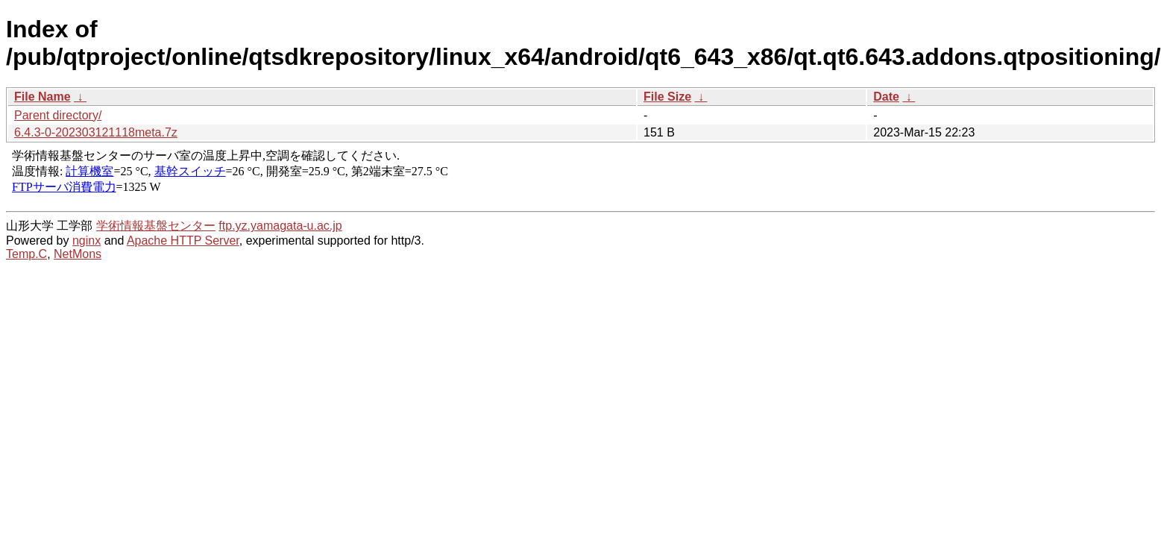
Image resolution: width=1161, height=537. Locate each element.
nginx (86, 240)
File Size (667, 96)
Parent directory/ (57, 115)
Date (886, 96)
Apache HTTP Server (183, 240)
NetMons (77, 254)
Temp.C (26, 254)
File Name (42, 96)
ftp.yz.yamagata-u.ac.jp (280, 225)
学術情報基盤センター (155, 225)
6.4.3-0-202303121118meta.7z (95, 132)
